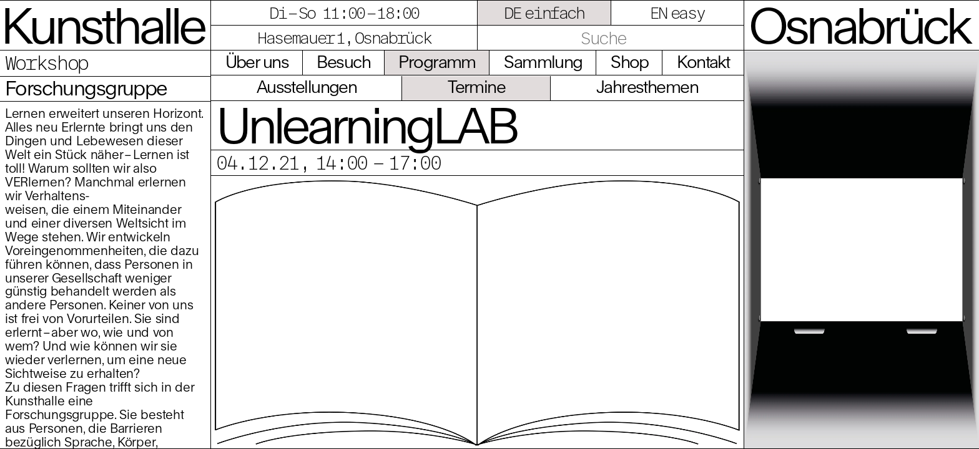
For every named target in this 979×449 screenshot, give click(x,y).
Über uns (256, 62)
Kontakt (703, 62)
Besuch (343, 62)
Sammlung (543, 62)
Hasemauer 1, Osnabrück (344, 37)
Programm (436, 62)
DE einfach (544, 12)
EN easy (677, 12)
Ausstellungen (307, 87)
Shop (630, 62)
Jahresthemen (647, 87)
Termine (476, 87)
